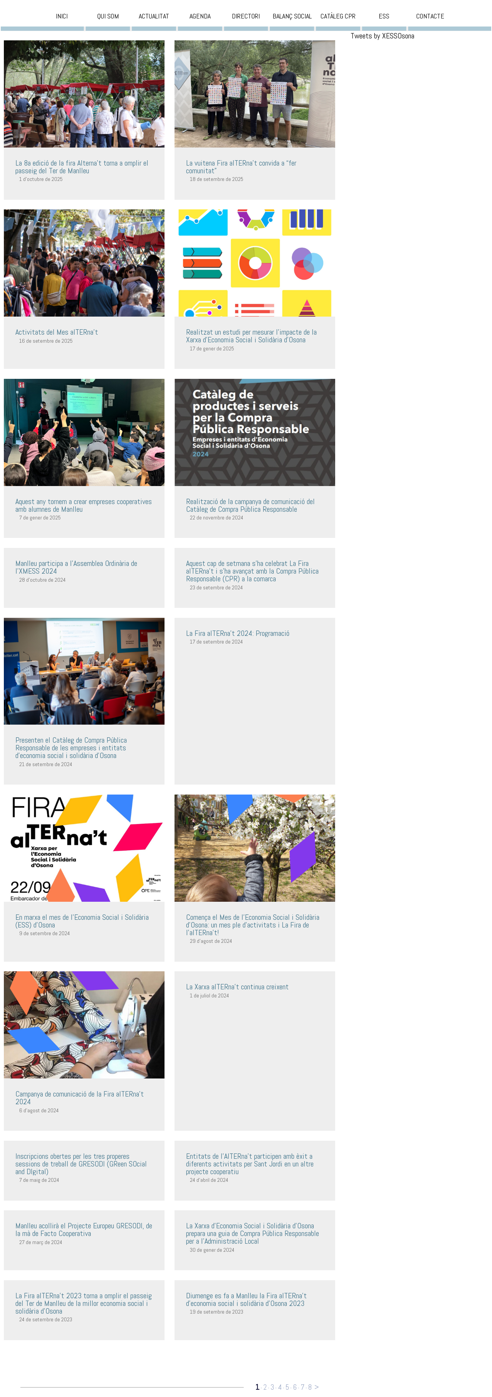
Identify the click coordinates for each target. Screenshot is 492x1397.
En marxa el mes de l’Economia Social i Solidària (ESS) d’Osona (82, 921)
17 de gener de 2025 (212, 348)
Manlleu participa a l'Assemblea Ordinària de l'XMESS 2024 (76, 567)
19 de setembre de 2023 (216, 1311)
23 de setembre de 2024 (216, 587)
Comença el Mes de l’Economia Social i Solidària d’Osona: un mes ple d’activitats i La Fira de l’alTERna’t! (252, 924)
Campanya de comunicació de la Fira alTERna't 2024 (79, 1097)
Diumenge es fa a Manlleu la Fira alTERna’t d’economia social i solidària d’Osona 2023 (246, 1299)
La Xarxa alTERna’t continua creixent (237, 987)
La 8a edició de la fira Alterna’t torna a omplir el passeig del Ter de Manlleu (81, 166)
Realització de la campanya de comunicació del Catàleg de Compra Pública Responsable (250, 505)
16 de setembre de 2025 (46, 340)
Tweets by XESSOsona (382, 36)
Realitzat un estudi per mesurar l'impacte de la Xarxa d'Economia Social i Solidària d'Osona (251, 335)
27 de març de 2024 (40, 1242)
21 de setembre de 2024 (45, 764)
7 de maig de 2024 (39, 1179)
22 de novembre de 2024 (216, 517)
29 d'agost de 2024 (211, 940)
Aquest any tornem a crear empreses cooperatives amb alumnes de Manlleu (83, 505)
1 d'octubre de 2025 (41, 179)
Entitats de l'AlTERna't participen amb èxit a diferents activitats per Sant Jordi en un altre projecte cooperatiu (250, 1163)
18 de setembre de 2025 (216, 179)
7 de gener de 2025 (40, 517)
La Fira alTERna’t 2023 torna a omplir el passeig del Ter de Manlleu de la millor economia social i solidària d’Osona (83, 1303)
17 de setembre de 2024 (216, 641)
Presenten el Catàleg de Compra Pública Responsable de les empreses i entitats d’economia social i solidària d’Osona (71, 747)
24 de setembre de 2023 (45, 1319)
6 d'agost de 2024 (39, 1110)
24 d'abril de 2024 (209, 1179)
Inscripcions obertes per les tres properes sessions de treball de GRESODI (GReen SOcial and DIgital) (81, 1163)
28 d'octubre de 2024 (42, 579)
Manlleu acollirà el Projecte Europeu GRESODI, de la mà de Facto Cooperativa (83, 1229)
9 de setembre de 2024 (44, 933)
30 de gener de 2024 (212, 1249)
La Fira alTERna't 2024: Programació (237, 633)
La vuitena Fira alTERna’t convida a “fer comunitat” (241, 166)
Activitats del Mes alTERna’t (56, 332)
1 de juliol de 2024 (209, 995)
